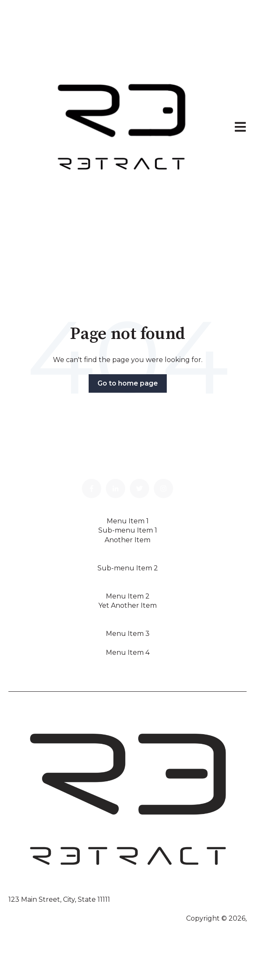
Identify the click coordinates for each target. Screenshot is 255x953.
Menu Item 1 (128, 521)
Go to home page (127, 383)
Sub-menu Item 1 (127, 530)
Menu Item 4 (128, 652)
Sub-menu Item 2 (127, 568)
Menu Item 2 (128, 596)
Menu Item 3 (128, 634)
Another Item (127, 540)
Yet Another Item (127, 605)
